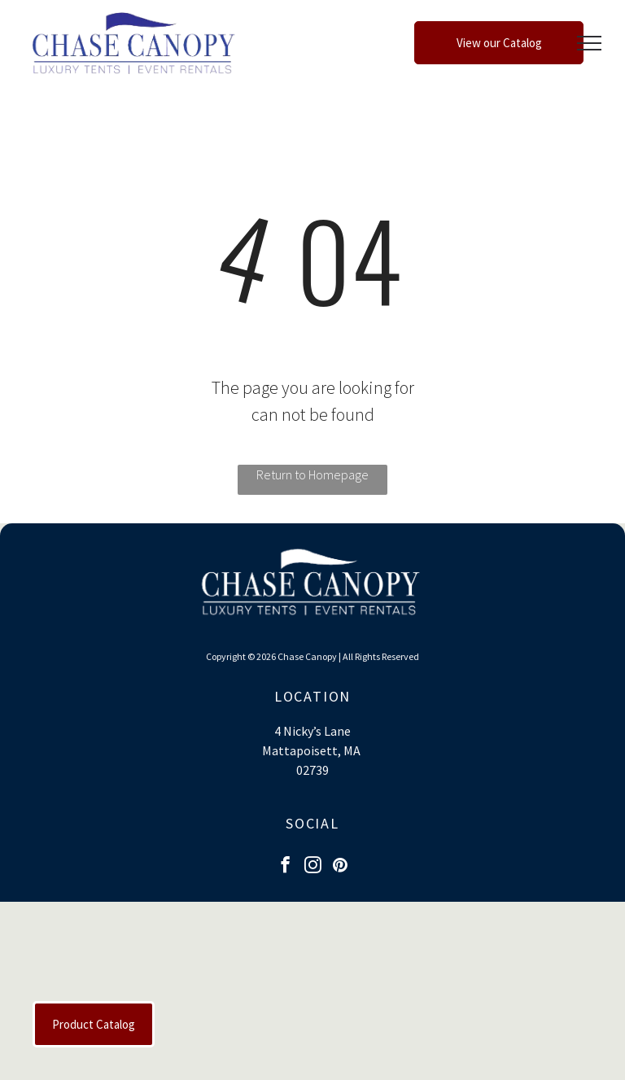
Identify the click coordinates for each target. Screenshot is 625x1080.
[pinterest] (340, 866)
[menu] (589, 43)
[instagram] (313, 866)
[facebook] (285, 866)
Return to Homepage (312, 474)
